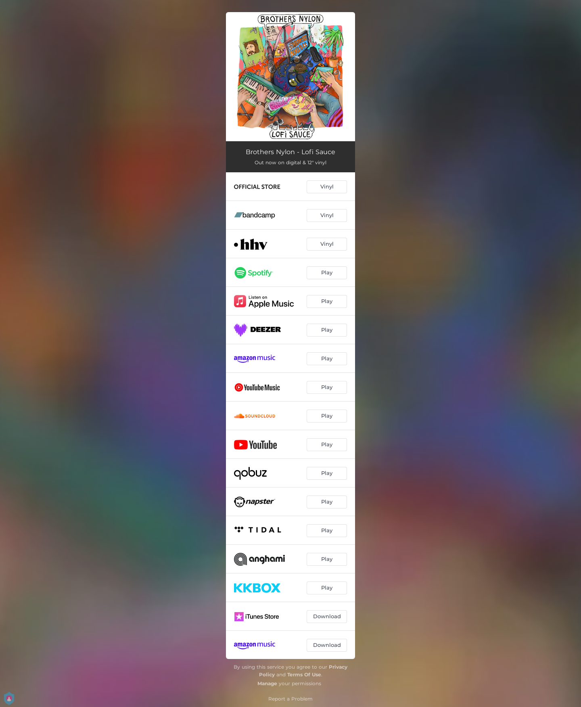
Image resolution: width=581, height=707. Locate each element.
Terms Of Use (304, 674)
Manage (267, 683)
